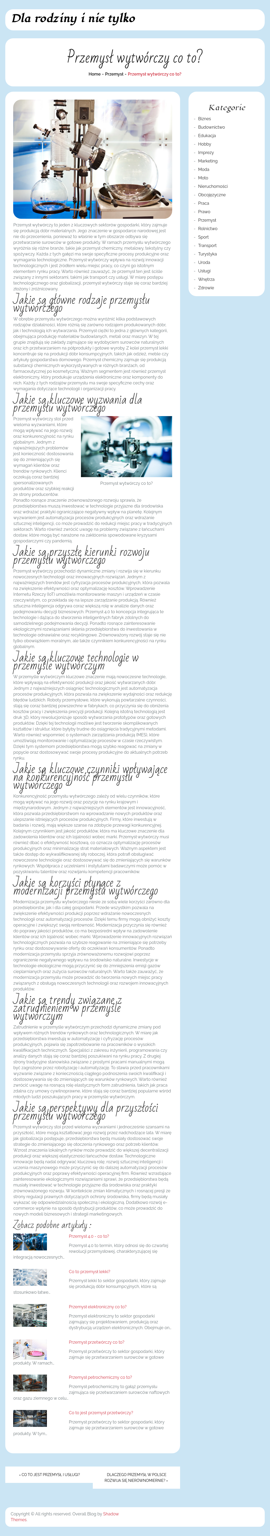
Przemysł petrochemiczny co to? (100, 1377)
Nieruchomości (213, 186)
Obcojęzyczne (212, 194)
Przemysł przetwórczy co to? (96, 1342)
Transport (207, 245)
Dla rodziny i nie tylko (73, 18)
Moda (203, 169)
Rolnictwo (208, 228)
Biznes (204, 118)
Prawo (204, 211)
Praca (203, 203)
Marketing (208, 161)
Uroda (204, 262)
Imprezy (206, 152)
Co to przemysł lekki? (89, 1271)
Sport (203, 237)
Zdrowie (206, 287)
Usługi (204, 270)
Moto (203, 177)
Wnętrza (206, 279)
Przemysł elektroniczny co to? (98, 1306)
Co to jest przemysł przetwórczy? (101, 1412)
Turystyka (207, 254)
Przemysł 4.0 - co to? (89, 1236)
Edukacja (207, 135)
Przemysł (207, 220)
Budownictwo (211, 127)
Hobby (204, 144)
